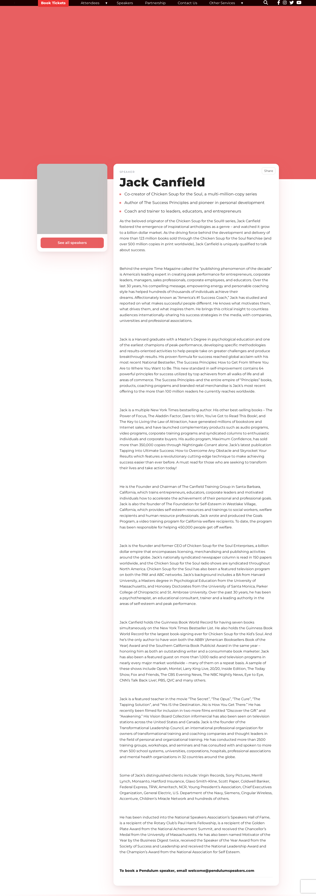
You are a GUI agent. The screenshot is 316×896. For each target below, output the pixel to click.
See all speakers (72, 243)
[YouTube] (299, 3)
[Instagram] (285, 3)
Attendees (90, 3)
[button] (268, 3)
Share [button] (268, 171)
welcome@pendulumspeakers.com (221, 871)
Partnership (155, 3)
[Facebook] (278, 3)
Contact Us (187, 3)
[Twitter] (291, 3)
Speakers (125, 3)
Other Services (222, 3)
